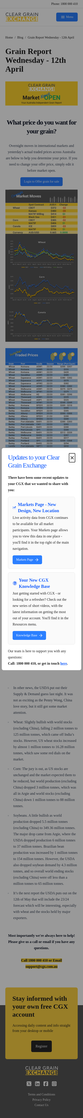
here (63, 663)
